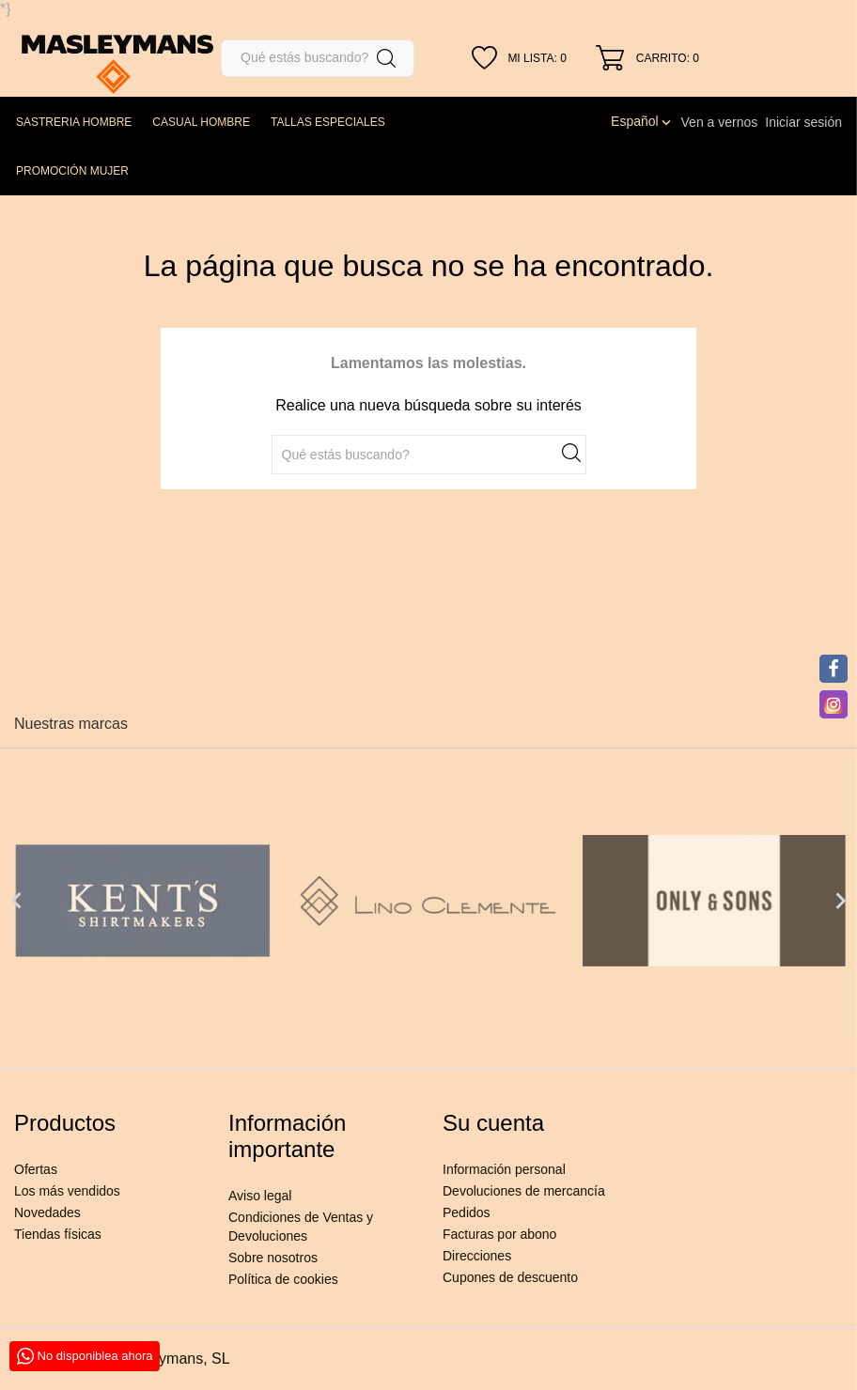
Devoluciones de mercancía (524, 1190)
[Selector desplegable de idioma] (642, 121)
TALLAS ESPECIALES (328, 122)
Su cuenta (493, 1122)
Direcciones (477, 1255)
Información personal (504, 1169)
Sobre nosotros (273, 1257)
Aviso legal (259, 1195)
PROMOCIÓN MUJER (72, 171)
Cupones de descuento (510, 1277)
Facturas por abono (499, 1234)
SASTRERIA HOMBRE (74, 122)
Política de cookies (283, 1279)
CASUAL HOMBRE (201, 122)
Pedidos (467, 1212)
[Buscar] (317, 58)
